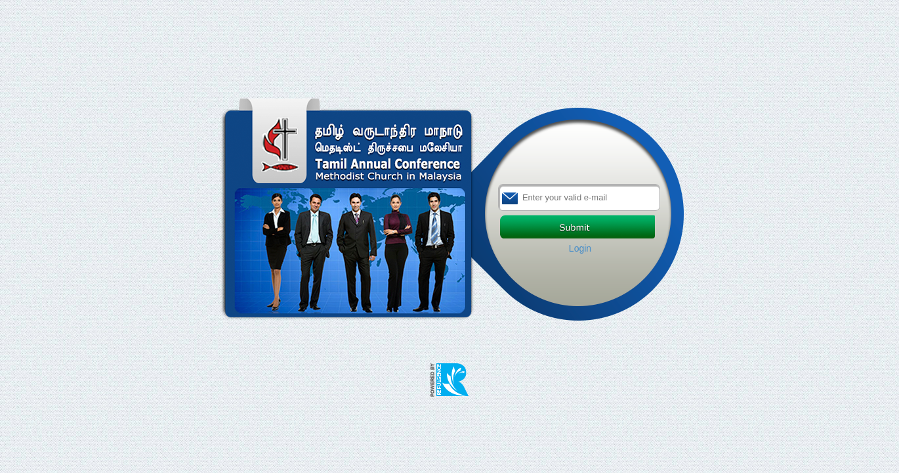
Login (580, 248)
